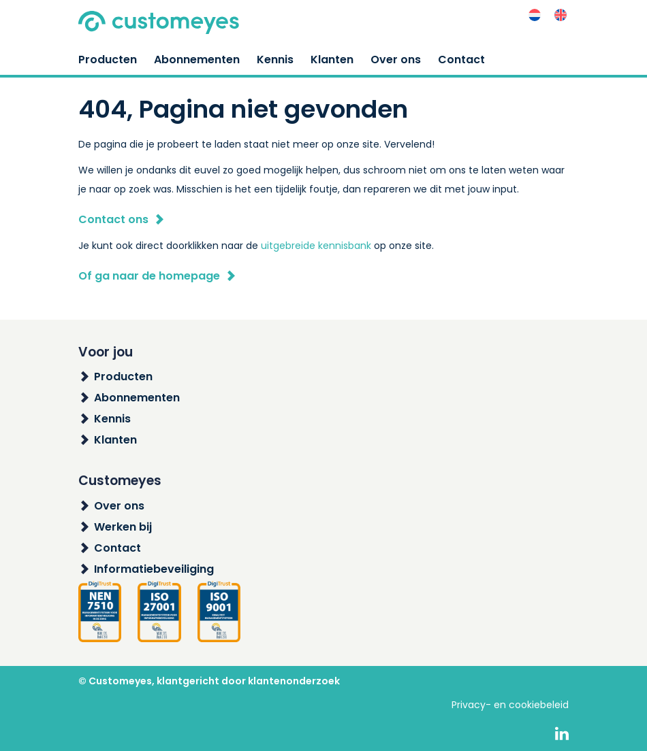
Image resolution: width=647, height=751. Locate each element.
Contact (461, 59)
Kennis (275, 59)
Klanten (332, 59)
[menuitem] (535, 15)
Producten (107, 59)
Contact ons (113, 219)
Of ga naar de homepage (149, 276)
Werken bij (123, 527)
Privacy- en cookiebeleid (510, 705)
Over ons (395, 59)
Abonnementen (197, 59)
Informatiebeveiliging (154, 569)
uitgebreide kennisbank (316, 245)
